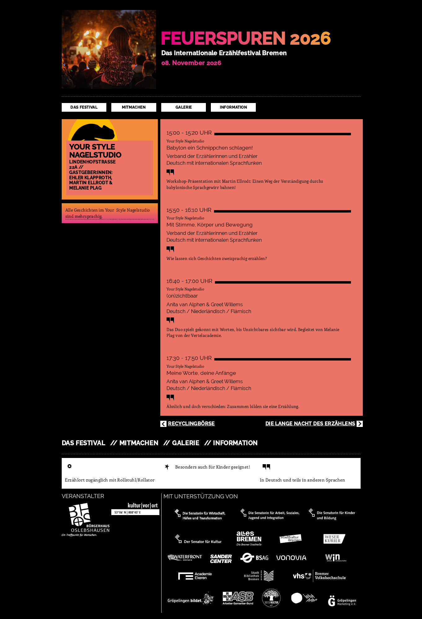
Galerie (183, 107)
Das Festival (83, 107)
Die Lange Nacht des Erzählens (310, 424)
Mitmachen (133, 107)
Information (233, 107)
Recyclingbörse (191, 424)
